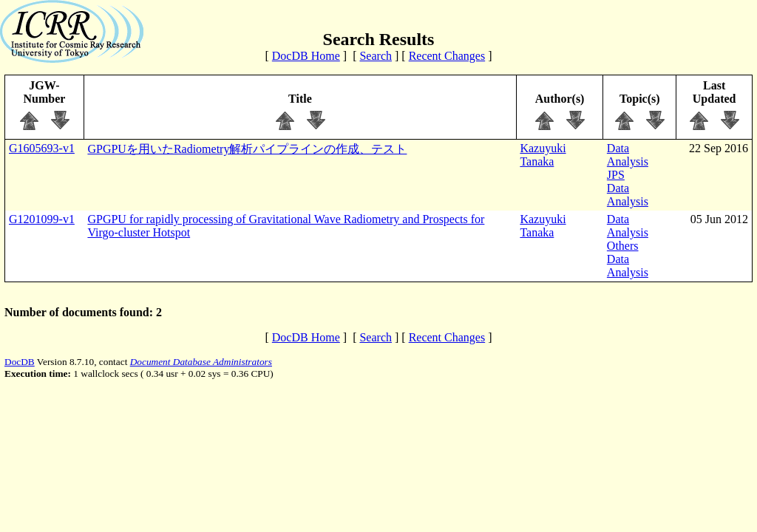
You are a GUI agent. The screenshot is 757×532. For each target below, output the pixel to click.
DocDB (19, 361)
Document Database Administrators (201, 361)
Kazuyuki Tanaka (543, 155)
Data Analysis (627, 155)
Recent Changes (447, 56)
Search (375, 56)
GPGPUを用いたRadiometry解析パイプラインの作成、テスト (247, 149)
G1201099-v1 (42, 219)
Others (623, 245)
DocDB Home (306, 56)
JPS (616, 174)
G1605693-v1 (42, 148)
